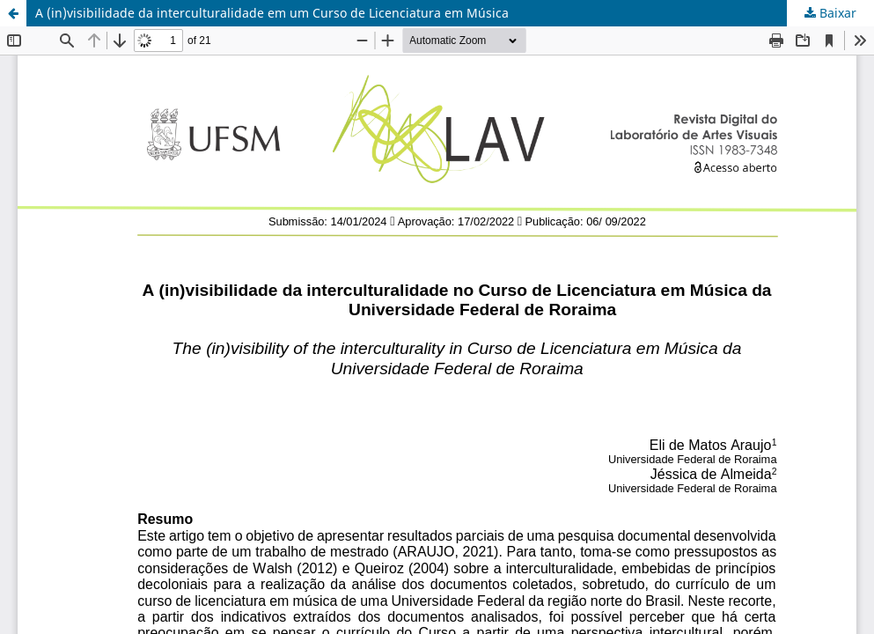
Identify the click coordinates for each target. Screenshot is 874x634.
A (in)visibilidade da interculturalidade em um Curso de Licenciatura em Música (272, 12)
